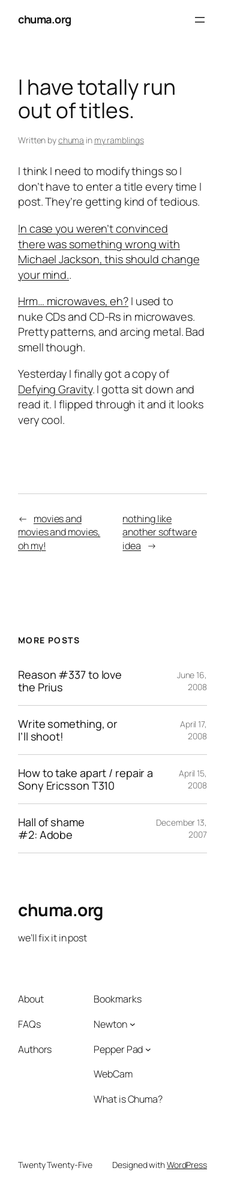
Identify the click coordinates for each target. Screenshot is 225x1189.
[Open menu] (200, 20)
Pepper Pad (118, 1049)
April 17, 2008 (193, 730)
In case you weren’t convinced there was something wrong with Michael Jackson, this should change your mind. (109, 251)
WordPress (187, 1164)
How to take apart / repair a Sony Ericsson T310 (85, 779)
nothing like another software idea (159, 532)
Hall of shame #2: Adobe (51, 828)
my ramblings (119, 140)
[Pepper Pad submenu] (148, 1049)
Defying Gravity (55, 389)
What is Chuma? (128, 1099)
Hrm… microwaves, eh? (73, 301)
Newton (110, 1024)
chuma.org (44, 19)
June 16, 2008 (192, 681)
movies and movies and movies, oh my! (59, 532)
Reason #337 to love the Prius (70, 681)
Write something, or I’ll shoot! (68, 730)
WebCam (113, 1073)
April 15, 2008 (193, 779)
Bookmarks (117, 999)
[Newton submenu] (133, 1024)
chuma (71, 140)
